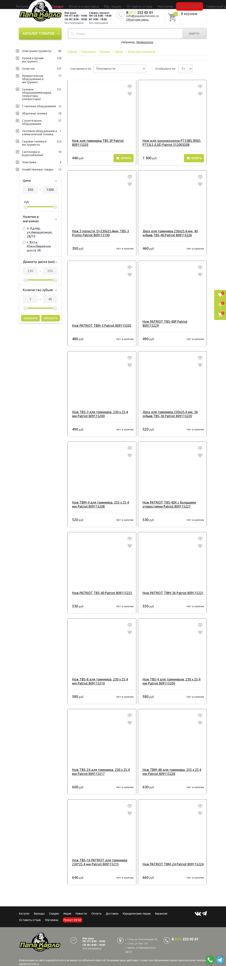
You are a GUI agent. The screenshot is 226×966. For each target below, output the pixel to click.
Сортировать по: (80, 68)
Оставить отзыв (133, 4)
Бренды (66, 4)
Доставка (112, 909)
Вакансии (161, 909)
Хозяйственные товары (42, 168)
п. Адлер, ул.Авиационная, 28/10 (37, 231)
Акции (67, 909)
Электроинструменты (42, 50)
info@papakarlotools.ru (142, 15)
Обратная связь (137, 19)
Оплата (96, 909)
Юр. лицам (115, 4)
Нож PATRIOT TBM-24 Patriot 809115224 (171, 860)
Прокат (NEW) (167, 4)
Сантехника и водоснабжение (42, 153)
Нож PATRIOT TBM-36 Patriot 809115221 (171, 588)
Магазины (51, 915)
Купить (123, 157)
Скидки (54, 909)
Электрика (42, 161)
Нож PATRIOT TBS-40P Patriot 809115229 (172, 321)
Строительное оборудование (42, 121)
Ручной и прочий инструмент (42, 59)
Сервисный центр (189, 4)
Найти (194, 33)
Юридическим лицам (137, 909)
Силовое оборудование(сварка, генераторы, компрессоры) (42, 93)
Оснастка (42, 68)
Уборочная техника (42, 112)
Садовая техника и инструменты (42, 142)
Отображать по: (165, 68)
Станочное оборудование (42, 105)
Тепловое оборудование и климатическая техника (42, 132)
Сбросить (50, 317)
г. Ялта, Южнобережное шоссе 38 (37, 246)
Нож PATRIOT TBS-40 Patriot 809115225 (100, 588)
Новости (81, 909)
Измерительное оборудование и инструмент (42, 78)
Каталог (55, 4)
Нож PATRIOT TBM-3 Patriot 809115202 (100, 321)
